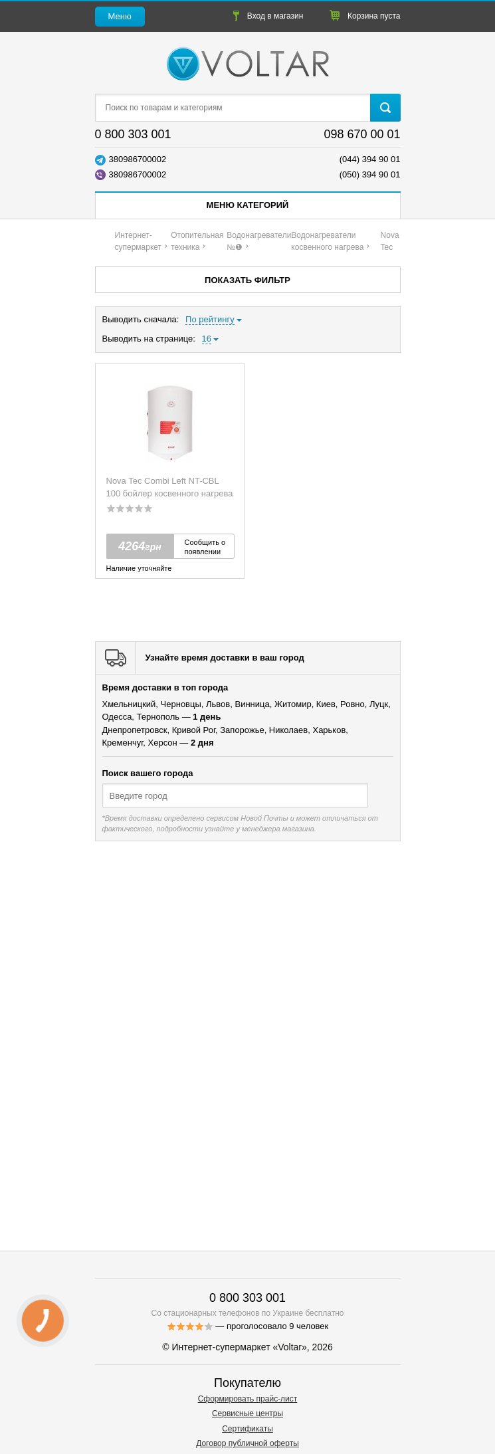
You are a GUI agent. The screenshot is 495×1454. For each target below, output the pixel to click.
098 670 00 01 (362, 134)
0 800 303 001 (133, 134)
